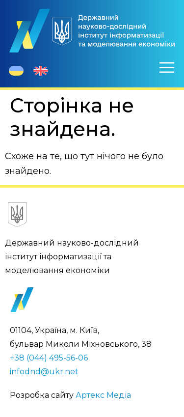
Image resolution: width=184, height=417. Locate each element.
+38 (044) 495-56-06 (49, 357)
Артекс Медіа (103, 395)
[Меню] (166, 67)
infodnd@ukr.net (44, 371)
